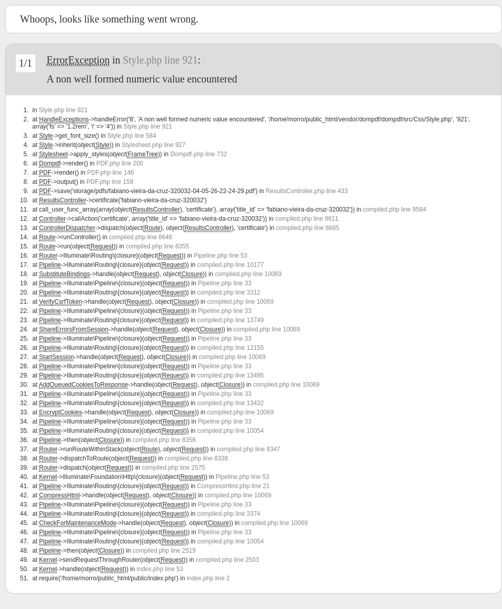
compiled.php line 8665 (307, 228)
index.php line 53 (160, 569)
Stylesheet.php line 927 (153, 145)
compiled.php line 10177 (230, 264)
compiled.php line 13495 (230, 375)
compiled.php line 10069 (248, 274)
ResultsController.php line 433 (307, 191)
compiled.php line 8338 (196, 458)
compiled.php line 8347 (248, 449)
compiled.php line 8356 (164, 440)
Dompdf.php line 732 (198, 154)
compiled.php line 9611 (306, 218)
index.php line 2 (207, 578)
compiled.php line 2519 (164, 550)
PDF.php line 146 (110, 172)
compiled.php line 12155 (230, 347)
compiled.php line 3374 (228, 513)
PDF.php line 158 (110, 181)
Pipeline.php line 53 (220, 255)
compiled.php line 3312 (228, 292)
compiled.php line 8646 (140, 237)
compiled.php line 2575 (173, 467)
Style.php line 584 (131, 135)
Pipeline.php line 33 (225, 283)
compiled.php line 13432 (230, 403)
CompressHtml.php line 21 (233, 486)
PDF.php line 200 (119, 163)
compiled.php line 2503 (227, 559)
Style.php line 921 (160, 60)
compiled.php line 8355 (157, 246)
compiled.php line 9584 (394, 209)
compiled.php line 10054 (230, 430)
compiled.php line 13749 (230, 320)
